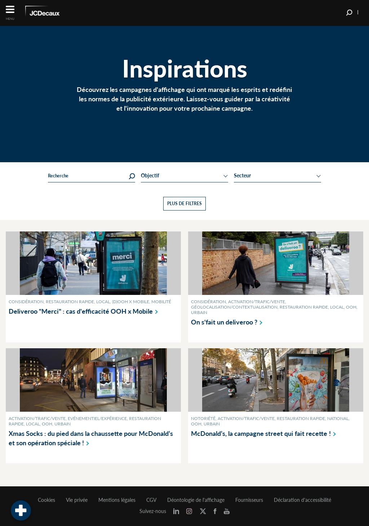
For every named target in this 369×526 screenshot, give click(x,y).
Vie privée (77, 500)
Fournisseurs (249, 500)
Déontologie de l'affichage (195, 500)
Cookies (46, 500)
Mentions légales (116, 500)
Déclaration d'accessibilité (302, 500)
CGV (151, 500)
